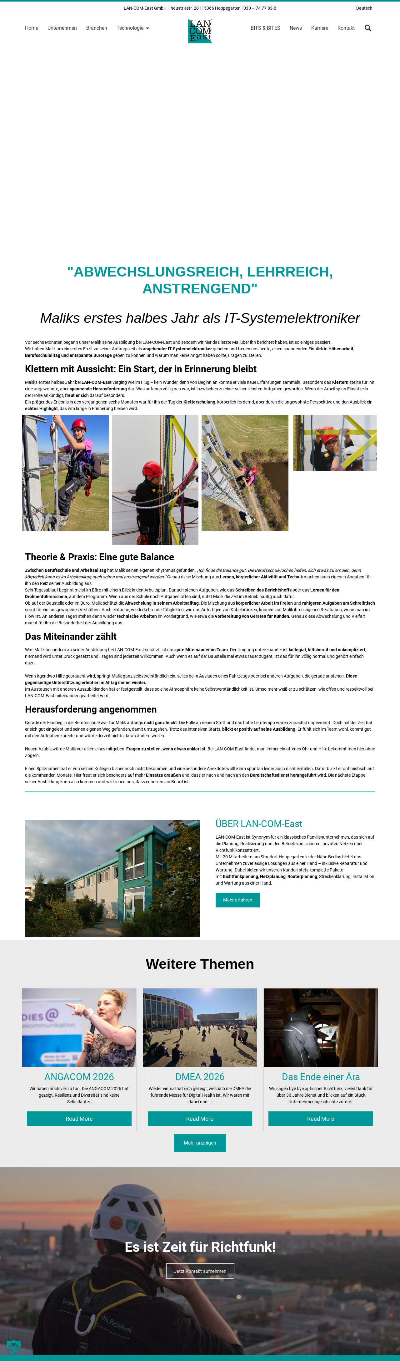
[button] (367, 28)
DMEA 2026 (200, 1076)
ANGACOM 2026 (79, 1076)
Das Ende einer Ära (321, 1076)
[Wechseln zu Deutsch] (364, 8)
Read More (79, 1118)
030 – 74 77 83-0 (259, 8)
